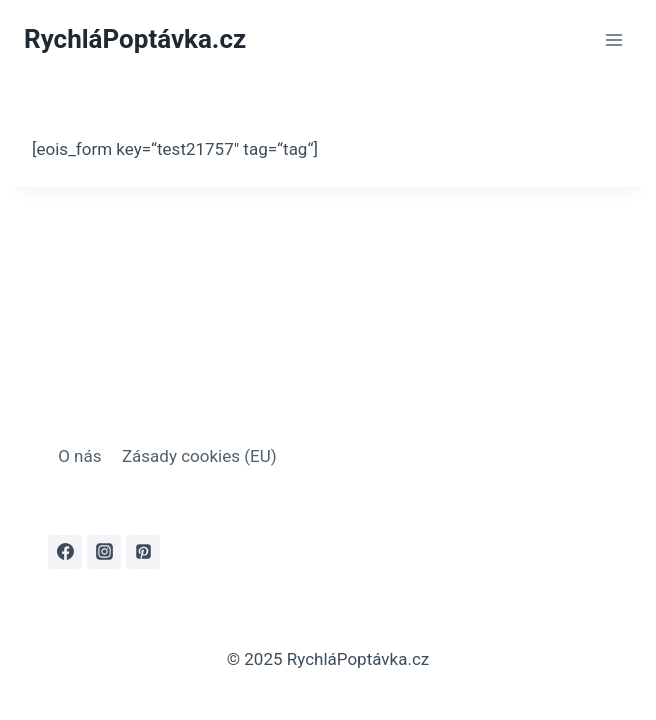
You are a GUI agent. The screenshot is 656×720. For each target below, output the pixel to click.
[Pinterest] (143, 552)
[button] (40, 680)
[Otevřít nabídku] (613, 39)
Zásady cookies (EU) (199, 456)
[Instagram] (104, 552)
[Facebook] (65, 552)
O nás (79, 456)
